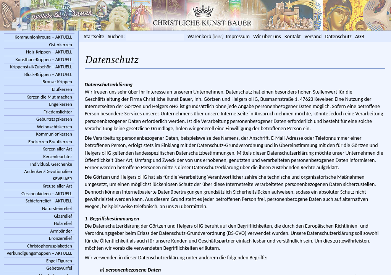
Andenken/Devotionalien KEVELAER (48, 174)
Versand (313, 36)
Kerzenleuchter (57, 156)
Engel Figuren (59, 261)
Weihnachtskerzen (54, 126)
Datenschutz (338, 36)
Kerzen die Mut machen (49, 97)
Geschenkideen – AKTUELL (46, 193)
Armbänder (61, 231)
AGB (359, 36)
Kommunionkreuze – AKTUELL (43, 37)
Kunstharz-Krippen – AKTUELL (43, 59)
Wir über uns (267, 36)
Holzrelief (63, 223)
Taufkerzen (61, 89)
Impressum (238, 36)
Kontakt (292, 36)
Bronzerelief (60, 238)
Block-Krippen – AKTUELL (48, 74)
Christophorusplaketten (49, 246)
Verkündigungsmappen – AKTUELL (39, 253)
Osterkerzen (60, 44)
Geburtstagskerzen (54, 119)
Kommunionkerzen (54, 134)
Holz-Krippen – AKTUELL (49, 52)
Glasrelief (63, 216)
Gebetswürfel (59, 268)
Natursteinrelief (57, 208)
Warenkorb (199, 36)
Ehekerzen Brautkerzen (50, 141)
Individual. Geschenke (51, 164)
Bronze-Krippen (57, 81)
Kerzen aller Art (57, 149)
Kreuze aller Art (57, 186)
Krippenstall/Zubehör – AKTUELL (41, 67)
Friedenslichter (58, 112)
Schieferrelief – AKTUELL (49, 201)
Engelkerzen (60, 104)
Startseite (94, 36)
